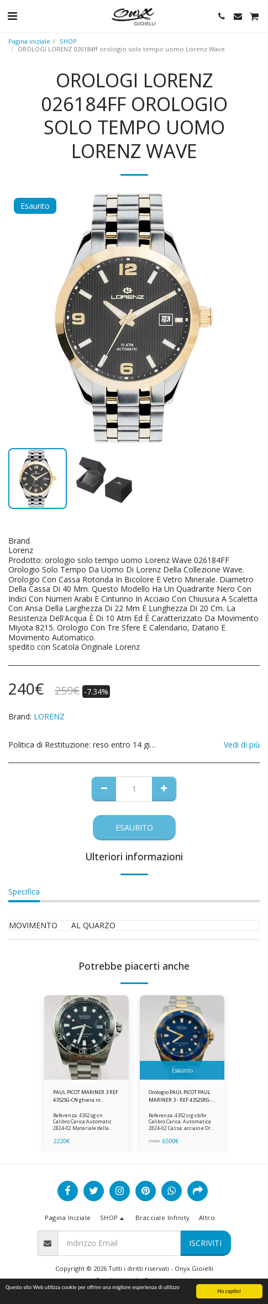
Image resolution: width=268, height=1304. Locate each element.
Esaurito (134, 827)
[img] (86, 1037)
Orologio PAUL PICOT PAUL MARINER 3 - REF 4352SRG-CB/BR (180, 1096)
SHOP (68, 41)
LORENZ (49, 716)
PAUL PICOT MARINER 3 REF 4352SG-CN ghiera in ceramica (85, 1096)
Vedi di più (242, 745)
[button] (12, 15)
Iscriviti (205, 1243)
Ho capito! (229, 1291)
